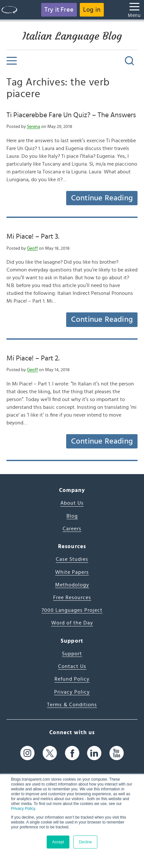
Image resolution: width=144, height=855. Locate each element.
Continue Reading (102, 198)
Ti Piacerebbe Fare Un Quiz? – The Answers (71, 115)
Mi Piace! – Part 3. (32, 236)
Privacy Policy (23, 808)
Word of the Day (72, 622)
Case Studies (72, 559)
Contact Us (72, 666)
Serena (33, 126)
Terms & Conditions (72, 704)
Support (72, 653)
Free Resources (72, 597)
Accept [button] (58, 842)
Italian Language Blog (72, 36)
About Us (72, 503)
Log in (92, 9)
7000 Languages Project (72, 610)
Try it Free (59, 9)
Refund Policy (72, 679)
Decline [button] (85, 842)
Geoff (32, 248)
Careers (72, 528)
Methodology (72, 584)
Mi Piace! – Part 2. (33, 358)
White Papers (72, 572)
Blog (72, 516)
